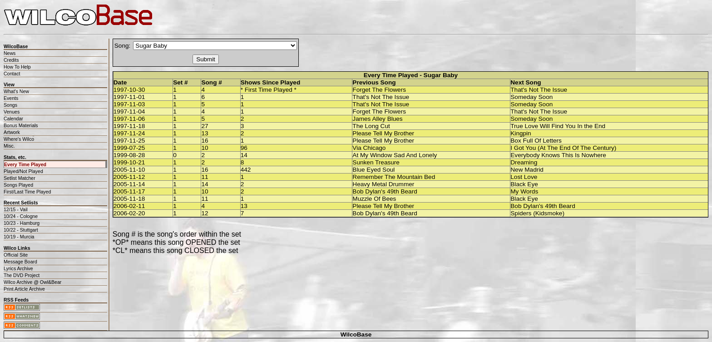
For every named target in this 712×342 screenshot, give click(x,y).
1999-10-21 (129, 162)
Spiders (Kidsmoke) (537, 213)
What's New (16, 91)
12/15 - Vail (16, 209)
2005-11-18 (129, 198)
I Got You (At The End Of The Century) (563, 147)
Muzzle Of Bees (374, 198)
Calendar (13, 118)
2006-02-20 (129, 213)
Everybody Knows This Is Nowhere (558, 155)
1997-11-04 (129, 111)
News (9, 53)
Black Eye (524, 184)
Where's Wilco (19, 139)
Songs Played (18, 185)
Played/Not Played (23, 171)
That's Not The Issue (538, 89)
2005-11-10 (129, 169)
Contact (12, 73)
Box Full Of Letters (536, 140)
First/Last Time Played (27, 191)
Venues (12, 111)
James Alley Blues (377, 118)
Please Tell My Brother (383, 133)
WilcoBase (356, 334)
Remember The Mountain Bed (393, 176)
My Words (524, 191)
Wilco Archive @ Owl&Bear (32, 282)
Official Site (16, 255)
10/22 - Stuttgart (21, 230)
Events (11, 98)
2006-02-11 (129, 206)
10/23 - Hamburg (22, 223)
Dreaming (523, 162)
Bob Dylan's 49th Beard (384, 191)
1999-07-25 (129, 147)
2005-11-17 (129, 191)
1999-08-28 (129, 155)
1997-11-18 (129, 126)
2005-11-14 (129, 184)
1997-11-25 (129, 140)
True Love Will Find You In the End (557, 126)
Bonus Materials (21, 125)
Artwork (12, 132)
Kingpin (520, 133)
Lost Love (523, 176)
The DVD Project (22, 275)
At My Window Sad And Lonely (394, 155)
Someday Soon (531, 97)
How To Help (17, 66)
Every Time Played (25, 164)
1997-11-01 (129, 97)
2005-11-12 (129, 176)
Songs (10, 105)
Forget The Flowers (379, 89)
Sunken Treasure (376, 162)
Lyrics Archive (18, 268)
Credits (11, 60)
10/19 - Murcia (19, 236)
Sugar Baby (441, 75)
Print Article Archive (24, 289)
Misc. (9, 146)
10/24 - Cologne (21, 216)
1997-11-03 (129, 104)
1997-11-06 (129, 118)
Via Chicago (369, 147)
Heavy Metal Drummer (383, 184)
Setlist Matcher (19, 178)
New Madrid (527, 169)
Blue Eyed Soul (373, 169)
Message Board (20, 261)
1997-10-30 (129, 89)
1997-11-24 (129, 133)
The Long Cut (371, 126)
